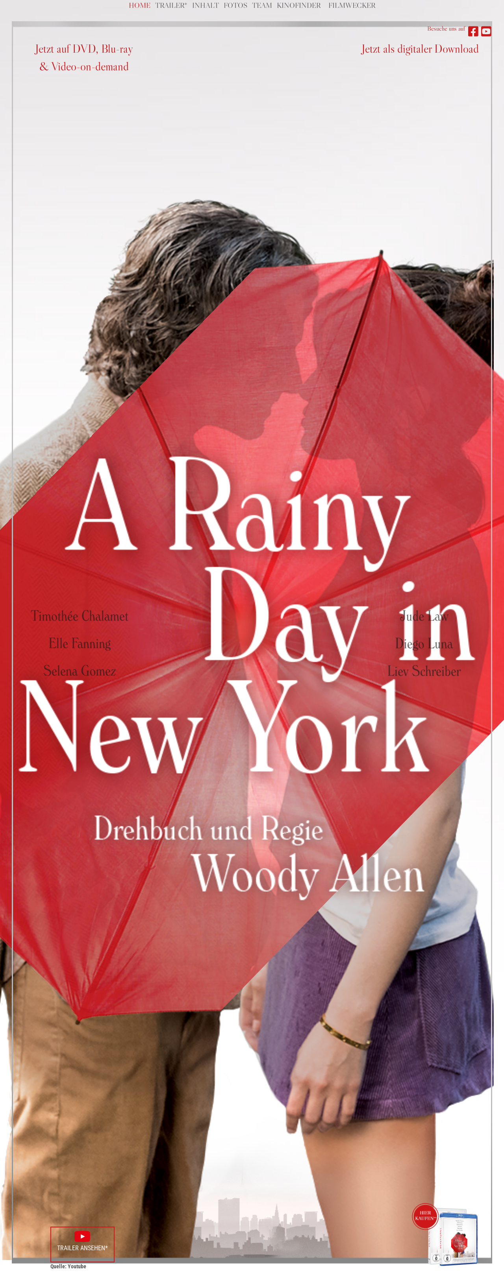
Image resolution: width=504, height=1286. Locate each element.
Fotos (235, 5)
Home (139, 5)
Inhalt (205, 5)
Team (262, 5)
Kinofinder (299, 5)
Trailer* (171, 5)
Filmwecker (351, 5)
